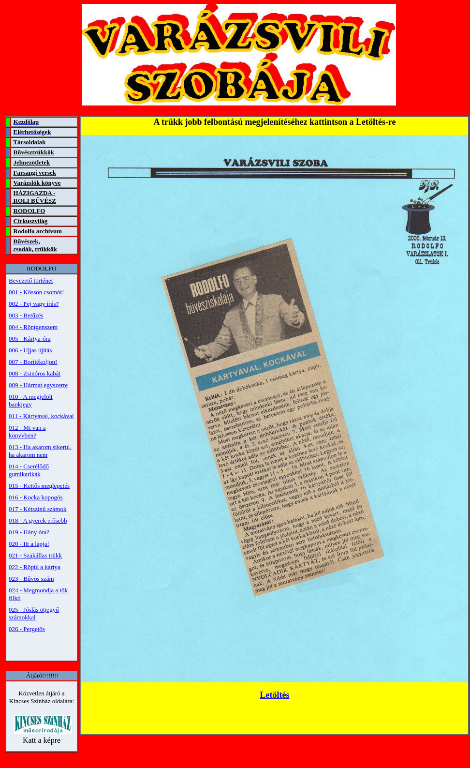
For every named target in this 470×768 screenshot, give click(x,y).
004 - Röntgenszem (33, 327)
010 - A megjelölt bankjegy (31, 400)
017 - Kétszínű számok (38, 508)
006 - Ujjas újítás (30, 350)
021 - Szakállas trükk (35, 555)
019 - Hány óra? (29, 532)
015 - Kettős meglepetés (39, 485)
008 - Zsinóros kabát (34, 373)
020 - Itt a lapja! (29, 543)
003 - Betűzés (26, 315)
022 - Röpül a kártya (34, 567)
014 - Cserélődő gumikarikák (29, 470)
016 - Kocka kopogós (36, 497)
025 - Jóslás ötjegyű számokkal (34, 613)
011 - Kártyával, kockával (41, 416)
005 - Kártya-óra (30, 338)
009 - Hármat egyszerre (38, 385)
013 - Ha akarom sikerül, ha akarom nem (40, 450)
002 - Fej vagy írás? (34, 303)
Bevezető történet (31, 280)
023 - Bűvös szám (31, 578)
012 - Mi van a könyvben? (27, 431)
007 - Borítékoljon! (33, 361)
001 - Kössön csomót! (36, 292)
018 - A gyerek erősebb (38, 520)
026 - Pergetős (27, 628)
